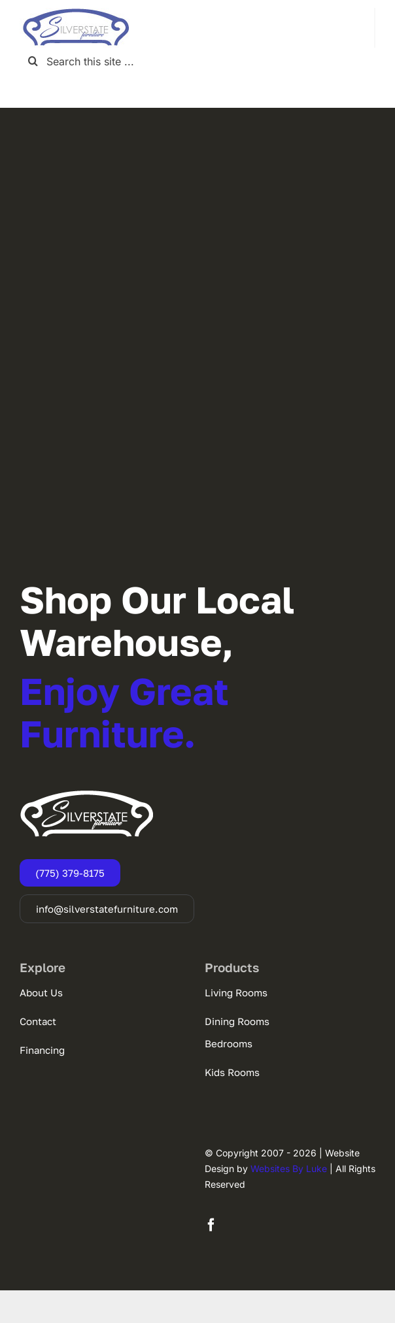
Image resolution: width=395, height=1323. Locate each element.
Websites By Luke (288, 1168)
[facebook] (211, 1225)
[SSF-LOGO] (76, 13)
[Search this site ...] (197, 61)
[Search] (33, 61)
